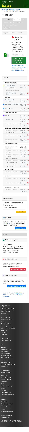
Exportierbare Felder (6, 379)
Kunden (3, 384)
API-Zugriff (4, 399)
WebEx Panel (9, 108)
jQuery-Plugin (9, 141)
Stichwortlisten (5, 330)
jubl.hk (5, 234)
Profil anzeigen (20, 228)
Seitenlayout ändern (21, 211)
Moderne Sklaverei (5, 417)
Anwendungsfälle (5, 370)
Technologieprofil (7, 19)
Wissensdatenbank (6, 377)
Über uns (3, 390)
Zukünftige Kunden (6, 355)
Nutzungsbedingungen (7, 411)
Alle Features (4, 366)
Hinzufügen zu (17, 269)
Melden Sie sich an (6, 340)
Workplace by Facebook (12, 104)
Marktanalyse (4, 351)
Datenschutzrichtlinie (6, 415)
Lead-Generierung (6, 349)
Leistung (12, 22)
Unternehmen (6, 28)
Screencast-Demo (6, 372)
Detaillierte (17, 19)
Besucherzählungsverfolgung (12, 90)
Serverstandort (9, 148)
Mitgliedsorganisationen (7, 394)
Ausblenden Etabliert (11, 207)
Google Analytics (10, 85)
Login (2, 344)
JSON (17, 293)
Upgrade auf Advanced (11, 124)
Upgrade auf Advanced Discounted (19, 60)
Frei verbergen (9, 205)
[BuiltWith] (6, 6)
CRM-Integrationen (6, 406)
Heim (3, 10)
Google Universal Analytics (11, 94)
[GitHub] (18, 421)
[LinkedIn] (5, 421)
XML (20, 293)
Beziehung (19, 22)
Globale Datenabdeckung (8, 364)
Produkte (5, 22)
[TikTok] (10, 421)
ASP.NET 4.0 (9, 119)
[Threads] (12, 421)
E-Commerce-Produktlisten (8, 328)
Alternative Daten (5, 360)
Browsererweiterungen (7, 404)
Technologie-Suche (6, 324)
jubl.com (8, 224)
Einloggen (4, 1)
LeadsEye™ (4, 334)
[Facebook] (7, 421)
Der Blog (3, 388)
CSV (4, 295)
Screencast (4, 381)
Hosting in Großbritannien (12, 158)
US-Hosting (8, 152)
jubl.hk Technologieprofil (13, 10)
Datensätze (4, 401)
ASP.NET (7, 115)
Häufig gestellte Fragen (7, 386)
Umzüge (3, 409)
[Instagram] (20, 421)
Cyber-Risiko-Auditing (7, 358)
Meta (24, 19)
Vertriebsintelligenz (6, 353)
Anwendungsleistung (10, 87)
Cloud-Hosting (9, 156)
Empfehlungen (14, 25)
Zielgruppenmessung (11, 89)
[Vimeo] (15, 421)
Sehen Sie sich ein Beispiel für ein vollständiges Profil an (18, 68)
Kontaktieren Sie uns (6, 392)
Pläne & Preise (4, 338)
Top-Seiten (4, 332)
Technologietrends (6, 326)
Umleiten (5, 25)
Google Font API (9, 100)
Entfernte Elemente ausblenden (14, 203)
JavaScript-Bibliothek (11, 132)
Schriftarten (8, 101)
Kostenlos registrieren (7, 2)
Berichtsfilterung (5, 362)
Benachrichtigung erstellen (16, 286)
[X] (2, 421)
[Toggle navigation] (25, 5)
